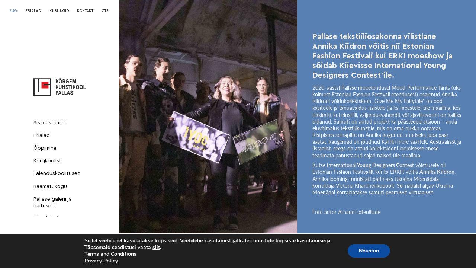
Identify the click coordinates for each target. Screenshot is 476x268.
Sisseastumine (50, 122)
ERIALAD (33, 11)
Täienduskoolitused (57, 173)
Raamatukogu (50, 186)
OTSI (106, 11)
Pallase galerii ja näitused (52, 202)
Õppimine (45, 148)
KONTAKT (85, 11)
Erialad (41, 135)
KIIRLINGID (59, 11)
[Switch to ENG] (13, 10)
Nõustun (369, 250)
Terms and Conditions (110, 254)
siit (156, 247)
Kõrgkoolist (47, 160)
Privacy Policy (101, 260)
